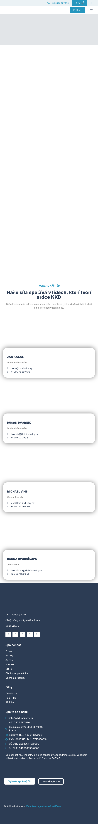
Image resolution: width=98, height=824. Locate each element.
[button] (91, 10)
